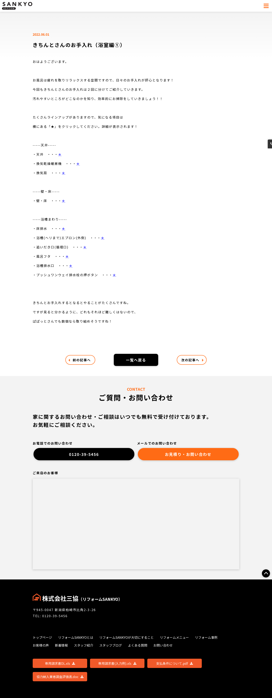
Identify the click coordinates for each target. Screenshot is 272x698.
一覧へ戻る (136, 360)
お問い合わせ (267, 165)
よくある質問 (137, 647)
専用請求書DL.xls (60, 665)
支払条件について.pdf (174, 665)
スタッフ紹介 (83, 647)
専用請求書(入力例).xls (117, 665)
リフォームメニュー (174, 639)
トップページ (42, 639)
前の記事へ (80, 360)
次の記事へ (192, 360)
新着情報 (61, 647)
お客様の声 (41, 647)
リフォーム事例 (206, 639)
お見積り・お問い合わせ (188, 455)
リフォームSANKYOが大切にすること (126, 639)
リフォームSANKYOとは (75, 639)
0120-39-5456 (84, 455)
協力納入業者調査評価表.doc (60, 679)
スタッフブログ (110, 647)
